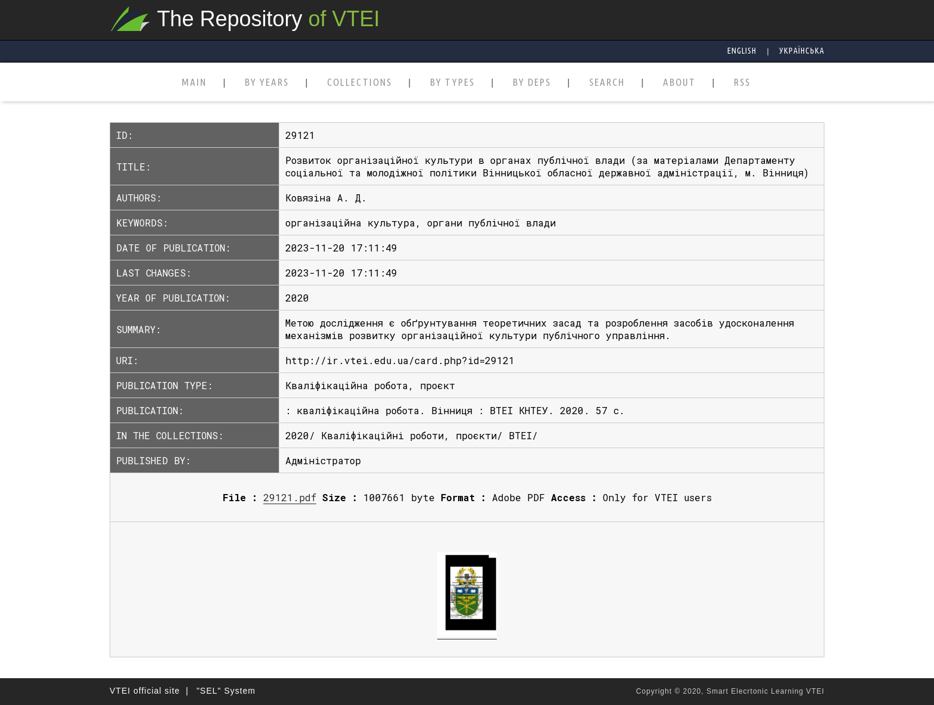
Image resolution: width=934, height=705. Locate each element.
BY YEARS (267, 82)
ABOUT (679, 82)
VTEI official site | (149, 690)
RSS (742, 82)
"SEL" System (226, 690)
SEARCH (607, 82)
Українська (801, 50)
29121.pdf (289, 497)
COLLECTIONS (359, 82)
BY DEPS (532, 82)
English (741, 50)
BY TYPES (452, 82)
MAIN (194, 82)
